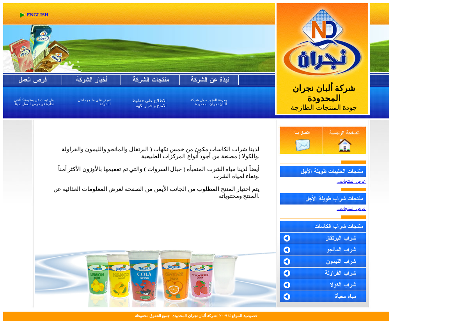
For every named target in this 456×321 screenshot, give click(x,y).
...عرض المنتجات (351, 208)
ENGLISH (37, 15)
